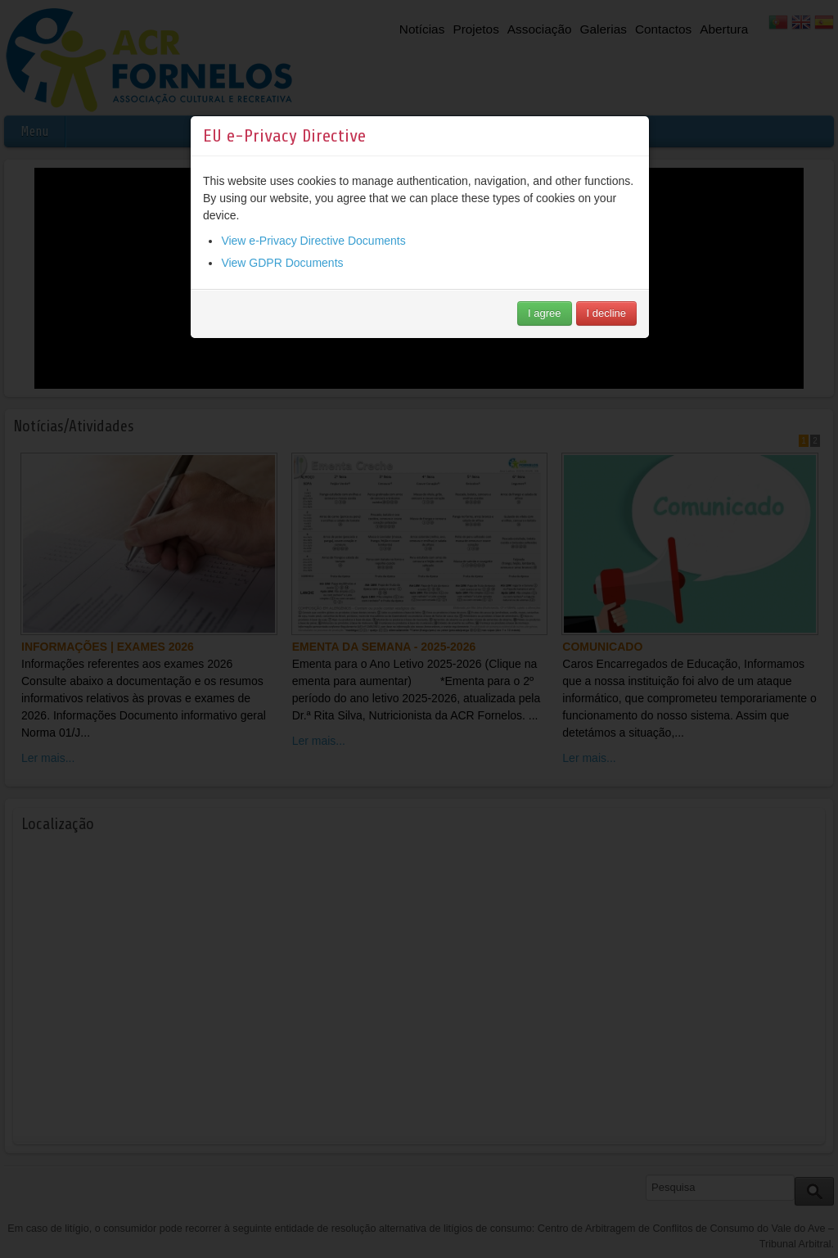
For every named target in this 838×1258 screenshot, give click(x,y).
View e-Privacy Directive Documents (313, 251)
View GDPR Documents (282, 273)
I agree (544, 324)
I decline (606, 324)
